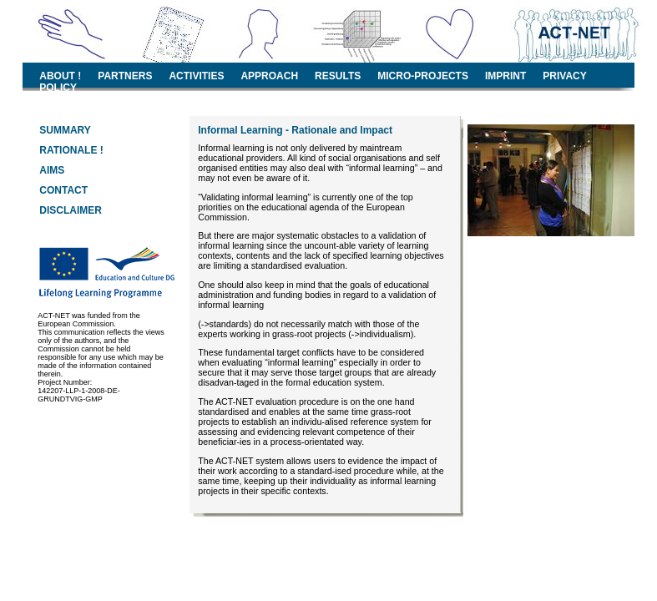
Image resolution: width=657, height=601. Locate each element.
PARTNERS (125, 76)
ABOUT (57, 76)
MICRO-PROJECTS (422, 76)
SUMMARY (65, 130)
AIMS (51, 170)
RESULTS (338, 76)
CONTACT (63, 190)
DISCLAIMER (70, 210)
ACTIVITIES (196, 76)
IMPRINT (505, 76)
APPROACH (269, 76)
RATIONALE (68, 150)
